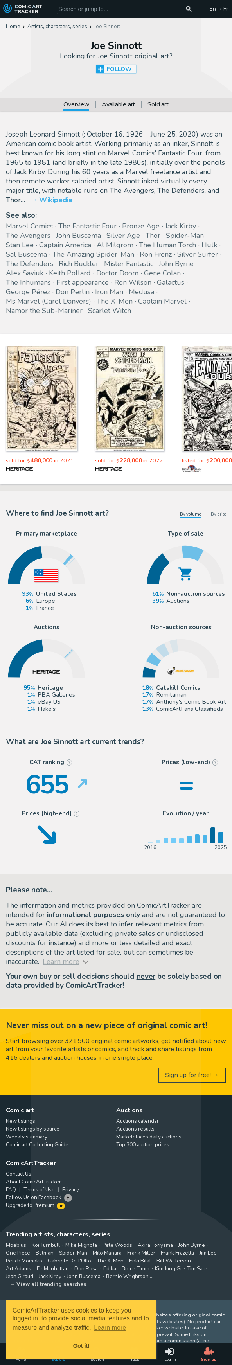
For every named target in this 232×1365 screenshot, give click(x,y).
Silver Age (123, 235)
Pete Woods (117, 1245)
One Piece (18, 1253)
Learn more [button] (110, 1327)
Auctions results (135, 1129)
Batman (45, 1253)
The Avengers (28, 235)
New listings (20, 1121)
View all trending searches (51, 1284)
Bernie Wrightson (127, 1276)
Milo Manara (107, 1253)
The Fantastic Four (87, 226)
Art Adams (18, 1268)
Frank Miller (141, 1253)
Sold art (157, 105)
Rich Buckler (79, 263)
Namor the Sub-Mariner (44, 310)
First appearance (82, 282)
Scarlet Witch (109, 310)
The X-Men (115, 301)
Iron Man (109, 292)
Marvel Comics (29, 226)
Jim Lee (208, 1253)
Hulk (209, 245)
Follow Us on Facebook (33, 1197)
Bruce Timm (135, 1268)
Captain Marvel (162, 301)
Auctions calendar (137, 1121)
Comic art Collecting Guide (37, 1144)
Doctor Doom (117, 273)
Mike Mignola (81, 1245)
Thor (153, 235)
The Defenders (29, 263)
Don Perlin (73, 292)
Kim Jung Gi (168, 1268)
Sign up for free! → (192, 1074)
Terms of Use (39, 1189)
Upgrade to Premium (35, 1205)
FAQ (11, 1189)
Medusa (141, 292)
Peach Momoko (24, 1260)
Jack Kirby (180, 226)
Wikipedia (55, 200)
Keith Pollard (70, 273)
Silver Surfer (197, 254)
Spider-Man (185, 235)
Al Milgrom (115, 245)
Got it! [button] (81, 1346)
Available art (118, 105)
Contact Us (18, 1174)
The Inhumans (28, 282)
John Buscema (78, 235)
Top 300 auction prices (142, 1144)
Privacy (70, 1189)
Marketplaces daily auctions (149, 1136)
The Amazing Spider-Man (93, 254)
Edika (109, 1268)
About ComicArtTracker (33, 1181)
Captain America (65, 245)
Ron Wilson (132, 282)
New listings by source (32, 1129)
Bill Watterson (173, 1260)
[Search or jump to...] (188, 9)
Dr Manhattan (53, 1268)
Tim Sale (197, 1268)
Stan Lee (20, 245)
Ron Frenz (156, 254)
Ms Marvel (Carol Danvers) (48, 301)
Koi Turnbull (46, 1245)
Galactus (170, 282)
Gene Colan (162, 273)
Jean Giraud (19, 1276)
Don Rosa (86, 1268)
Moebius (16, 1245)
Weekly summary (26, 1136)
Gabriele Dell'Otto (69, 1260)
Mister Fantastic (128, 263)
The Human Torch (167, 245)
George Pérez (28, 292)
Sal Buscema (26, 254)
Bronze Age (141, 226)
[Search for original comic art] (125, 9)
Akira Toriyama (155, 1245)
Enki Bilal (140, 1260)
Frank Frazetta (177, 1253)
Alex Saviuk (24, 273)
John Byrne (176, 263)
